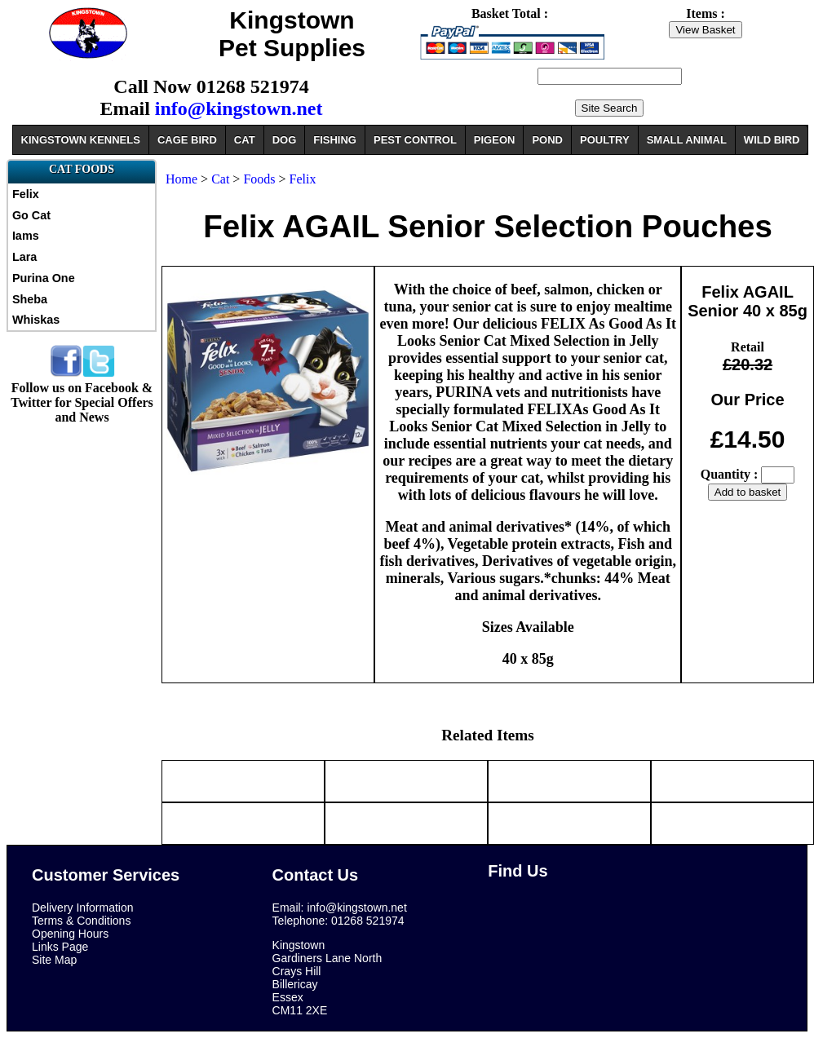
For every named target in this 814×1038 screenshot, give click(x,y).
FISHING (334, 140)
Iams (25, 235)
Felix (25, 194)
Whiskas (36, 319)
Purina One (43, 278)
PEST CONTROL (415, 140)
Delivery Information (83, 907)
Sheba (29, 299)
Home (181, 179)
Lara (24, 256)
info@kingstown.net (239, 108)
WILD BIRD (772, 140)
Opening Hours (70, 933)
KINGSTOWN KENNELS (80, 140)
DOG (284, 140)
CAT (244, 140)
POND (547, 140)
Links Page (60, 946)
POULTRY (605, 140)
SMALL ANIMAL (687, 140)
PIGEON (494, 140)
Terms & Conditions (81, 920)
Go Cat (31, 215)
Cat (220, 179)
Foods (259, 179)
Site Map (54, 959)
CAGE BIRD (187, 140)
